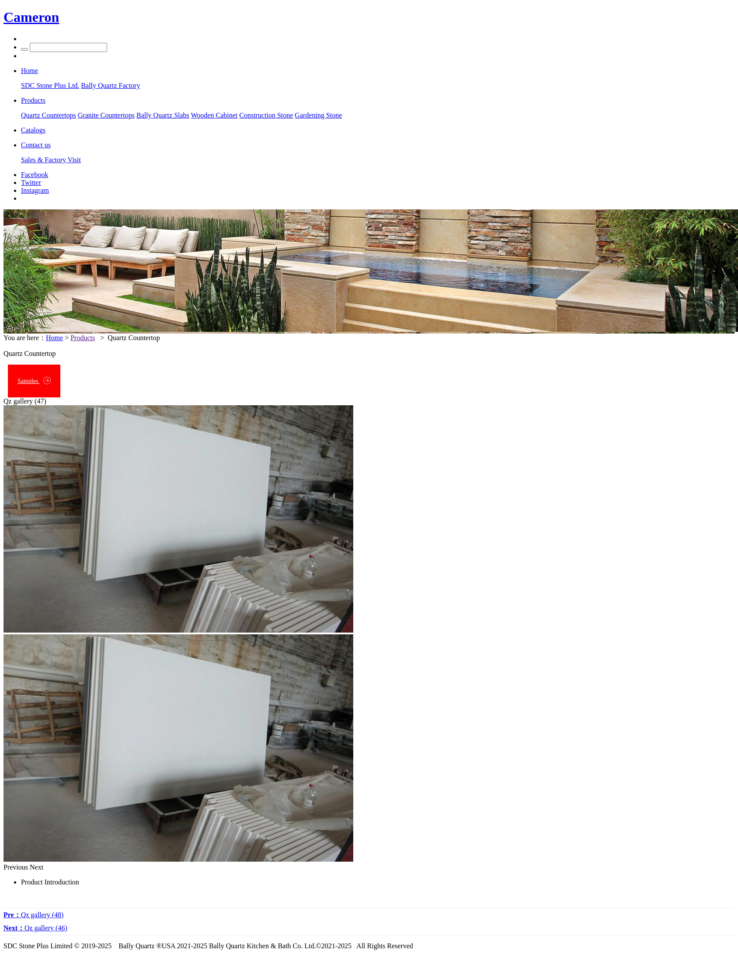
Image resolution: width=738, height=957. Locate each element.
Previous (15, 867)
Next (36, 867)
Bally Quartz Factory (110, 85)
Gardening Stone (318, 115)
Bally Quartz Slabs (162, 115)
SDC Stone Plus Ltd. (50, 85)
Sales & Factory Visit (51, 160)
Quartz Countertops (48, 115)
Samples (34, 380)
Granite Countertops (106, 115)
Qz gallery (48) (33, 915)
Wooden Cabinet (214, 115)
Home (54, 337)
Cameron (31, 17)
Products (82, 337)
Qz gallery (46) (35, 928)
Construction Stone (266, 115)
